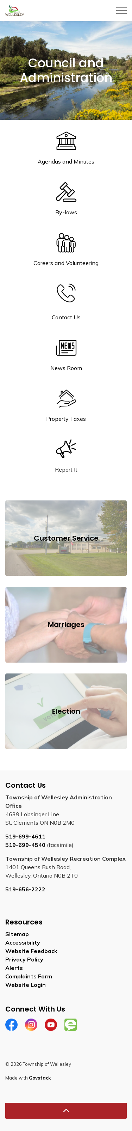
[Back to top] (66, 1111)
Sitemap (17, 934)
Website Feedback (31, 950)
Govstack (40, 1078)
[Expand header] (121, 10)
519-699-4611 (25, 836)
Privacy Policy (24, 959)
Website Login (25, 984)
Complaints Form (28, 976)
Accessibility (22, 942)
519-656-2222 (25, 889)
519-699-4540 (25, 844)
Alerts (14, 967)
